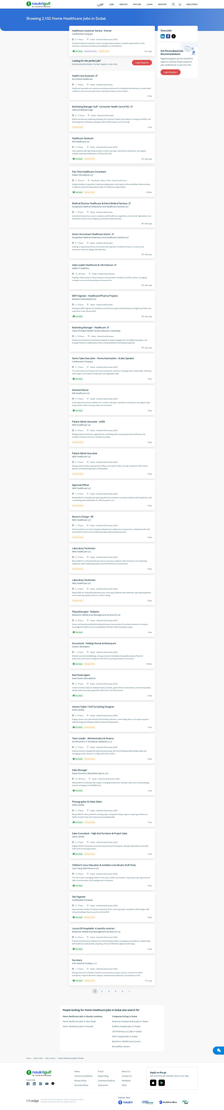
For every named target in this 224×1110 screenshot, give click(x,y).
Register (162, 4)
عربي (100, 4)
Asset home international (83, 678)
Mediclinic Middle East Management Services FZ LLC (96, 615)
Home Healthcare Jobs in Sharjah (78, 1026)
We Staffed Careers (121, 1046)
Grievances (103, 1085)
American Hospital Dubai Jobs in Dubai (130, 1021)
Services (123, 4)
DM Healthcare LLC (81, 141)
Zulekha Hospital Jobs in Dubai (126, 1026)
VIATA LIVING (78, 710)
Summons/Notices (106, 1080)
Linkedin (163, 36)
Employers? (192, 4)
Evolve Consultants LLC (82, 175)
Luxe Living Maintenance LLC (85, 868)
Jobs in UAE (38, 1058)
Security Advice (81, 1085)
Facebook (168, 36)
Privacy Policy (80, 1080)
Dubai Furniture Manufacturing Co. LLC (90, 773)
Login (149, 4)
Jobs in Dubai (50, 1058)
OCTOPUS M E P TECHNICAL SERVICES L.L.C (92, 741)
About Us (126, 1071)
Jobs (112, 4)
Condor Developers (81, 646)
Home (28, 1058)
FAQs (124, 1085)
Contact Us (127, 1076)
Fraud (100, 1071)
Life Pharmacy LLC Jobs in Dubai (127, 1031)
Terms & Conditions (83, 1076)
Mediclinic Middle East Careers (126, 1041)
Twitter (173, 36)
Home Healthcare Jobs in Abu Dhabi (79, 1021)
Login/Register (142, 62)
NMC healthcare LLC (81, 425)
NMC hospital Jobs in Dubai (125, 1036)
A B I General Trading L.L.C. (84, 963)
